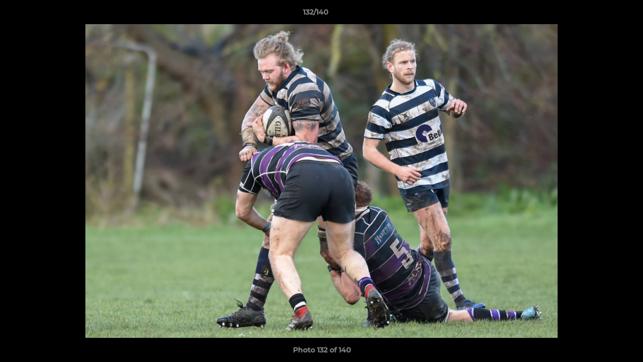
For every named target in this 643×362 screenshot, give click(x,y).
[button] (601, 14)
